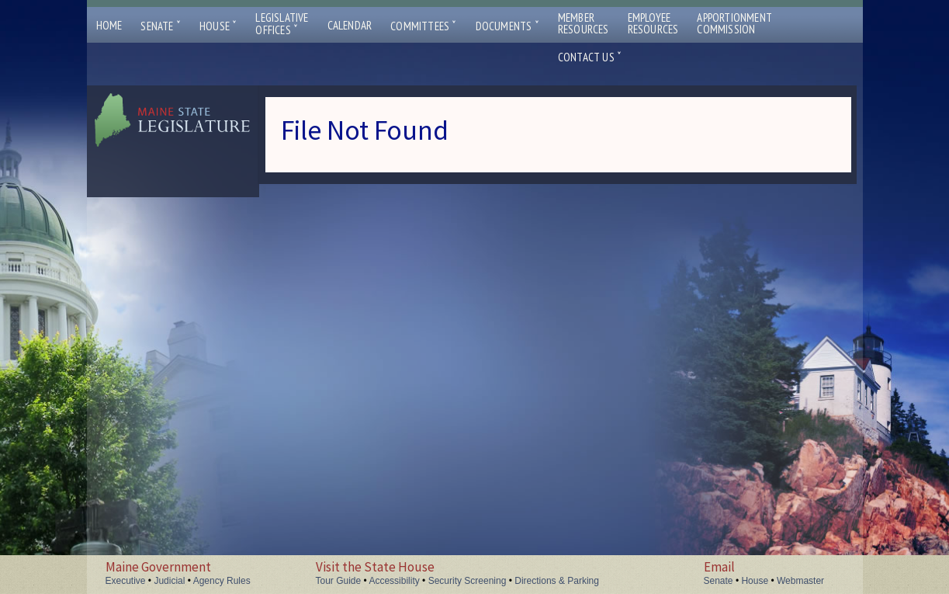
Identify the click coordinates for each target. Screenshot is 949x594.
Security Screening (467, 580)
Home (109, 25)
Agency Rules (222, 580)
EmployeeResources (653, 23)
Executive (126, 580)
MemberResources (583, 23)
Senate (160, 26)
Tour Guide (339, 580)
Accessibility (394, 580)
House (218, 26)
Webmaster (800, 580)
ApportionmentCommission (734, 23)
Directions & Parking (556, 580)
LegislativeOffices (281, 24)
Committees (423, 26)
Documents (507, 26)
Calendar (349, 25)
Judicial (169, 580)
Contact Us (590, 57)
